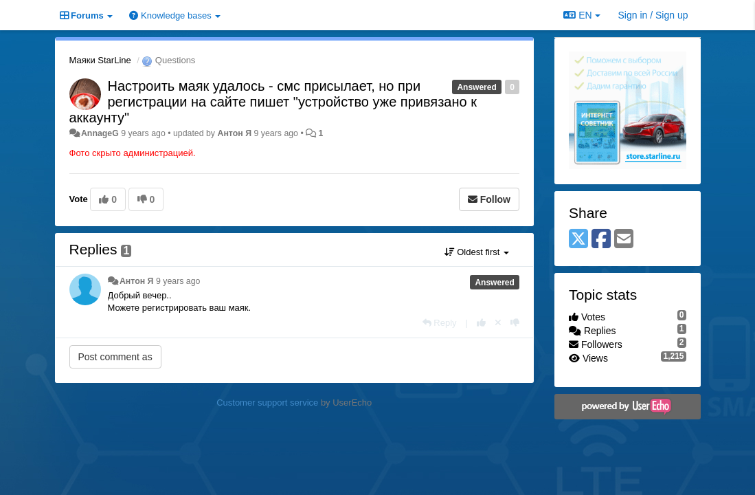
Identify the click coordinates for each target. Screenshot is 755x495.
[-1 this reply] (514, 323)
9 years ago (178, 281)
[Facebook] (601, 240)
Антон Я (234, 133)
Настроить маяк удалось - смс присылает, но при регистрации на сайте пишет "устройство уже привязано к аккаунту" (273, 101)
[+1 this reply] (481, 323)
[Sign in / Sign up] (653, 15)
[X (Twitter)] (578, 240)
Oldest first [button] (476, 252)
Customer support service (267, 402)
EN (581, 15)
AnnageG (100, 133)
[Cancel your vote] (498, 323)
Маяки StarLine (100, 60)
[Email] (623, 240)
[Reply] (439, 323)
